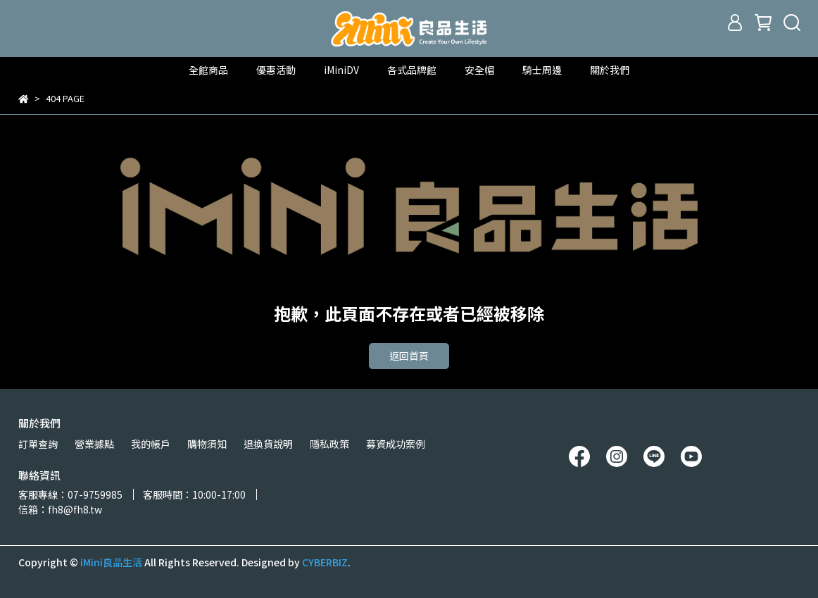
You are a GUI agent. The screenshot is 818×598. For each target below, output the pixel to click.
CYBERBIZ (325, 562)
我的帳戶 (150, 444)
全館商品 (208, 70)
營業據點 (94, 444)
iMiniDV (341, 70)
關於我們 (609, 70)
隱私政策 (329, 444)
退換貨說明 (268, 444)
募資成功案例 (395, 444)
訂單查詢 (38, 444)
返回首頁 (409, 356)
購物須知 (207, 444)
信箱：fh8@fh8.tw (60, 509)
